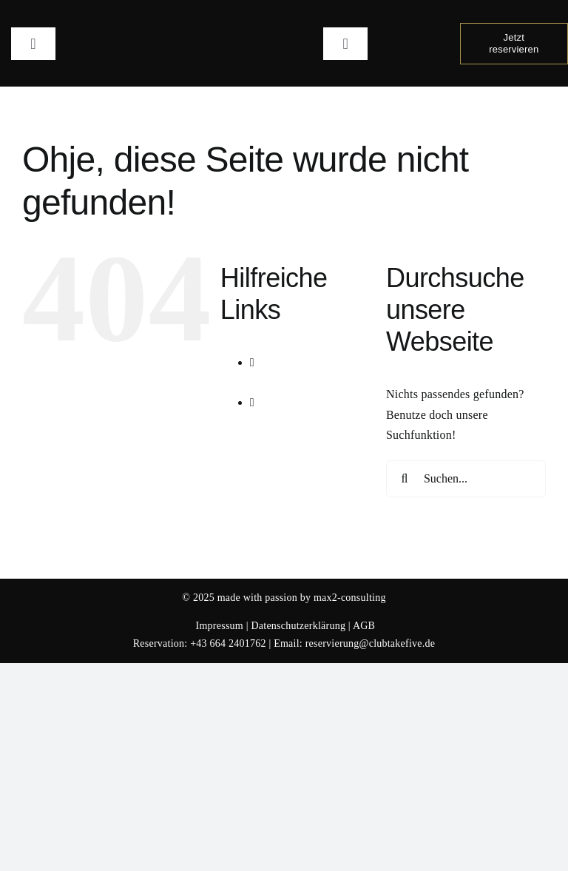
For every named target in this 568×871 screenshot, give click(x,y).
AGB (364, 625)
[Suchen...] (466, 478)
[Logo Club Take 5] (284, 16)
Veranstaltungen (317, 382)
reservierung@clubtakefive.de (370, 643)
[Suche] (404, 478)
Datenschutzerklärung (298, 625)
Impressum (219, 625)
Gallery (296, 423)
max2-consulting (350, 597)
